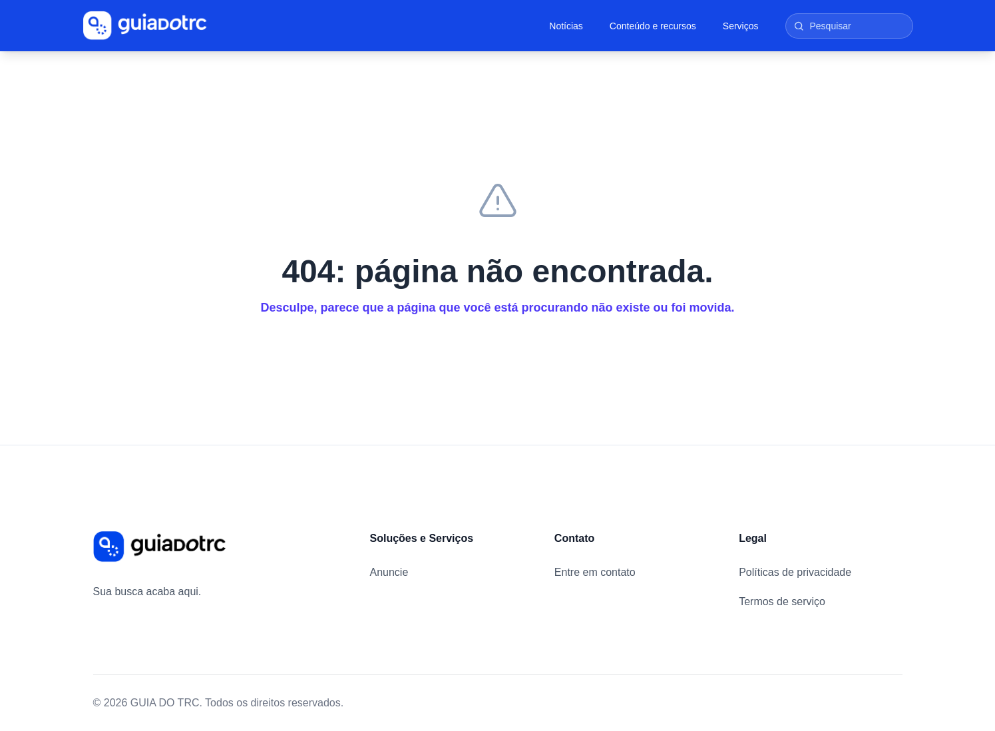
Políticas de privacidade (795, 572)
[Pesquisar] (849, 26)
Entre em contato (595, 572)
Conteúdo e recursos (653, 26)
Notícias (566, 26)
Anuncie (389, 572)
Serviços (741, 26)
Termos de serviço (782, 601)
